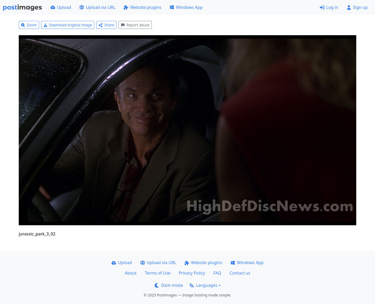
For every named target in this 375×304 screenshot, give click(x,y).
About (130, 273)
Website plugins (142, 7)
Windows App (186, 7)
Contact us (240, 273)
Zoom (29, 24)
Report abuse (135, 24)
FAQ (217, 273)
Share (106, 24)
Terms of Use (157, 273)
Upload (61, 7)
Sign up (357, 7)
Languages (203, 285)
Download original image (67, 24)
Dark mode (169, 285)
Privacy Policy (192, 273)
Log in (329, 7)
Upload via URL (97, 7)
